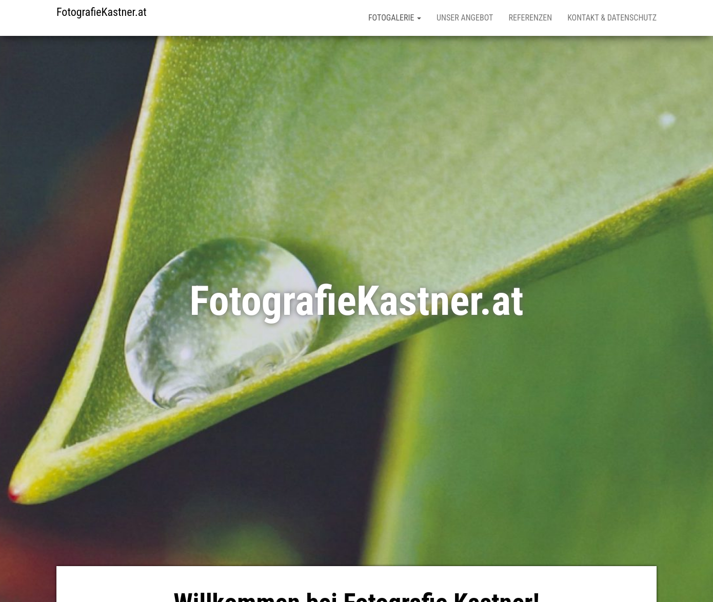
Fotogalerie (394, 18)
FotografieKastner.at (101, 12)
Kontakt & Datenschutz (612, 18)
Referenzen (530, 18)
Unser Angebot (465, 18)
